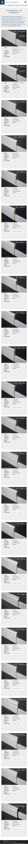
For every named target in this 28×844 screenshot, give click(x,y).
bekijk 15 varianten (17, 301)
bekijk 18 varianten (17, 618)
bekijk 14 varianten (17, 653)
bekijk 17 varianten (17, 126)
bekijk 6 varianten (17, 57)
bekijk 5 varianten (17, 829)
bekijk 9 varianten (17, 477)
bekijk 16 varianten (17, 266)
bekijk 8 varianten (17, 759)
